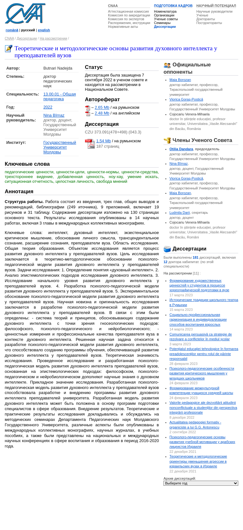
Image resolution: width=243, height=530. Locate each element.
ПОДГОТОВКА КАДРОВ (173, 6)
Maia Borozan (180, 80)
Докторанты (205, 19)
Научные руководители (214, 11)
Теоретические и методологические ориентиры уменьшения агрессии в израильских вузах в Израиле (198, 461)
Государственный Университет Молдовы (59, 147)
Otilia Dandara (181, 149)
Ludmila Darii (179, 212)
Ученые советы (166, 19)
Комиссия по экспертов (126, 19)
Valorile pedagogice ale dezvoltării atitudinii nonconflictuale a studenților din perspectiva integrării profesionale (203, 407)
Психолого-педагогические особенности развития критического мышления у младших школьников (201, 373)
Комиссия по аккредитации (129, 15)
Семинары (162, 23)
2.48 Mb (102, 113)
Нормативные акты (123, 26)
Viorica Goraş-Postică (186, 99)
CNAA (113, 6)
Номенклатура (165, 11)
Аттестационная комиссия (128, 11)
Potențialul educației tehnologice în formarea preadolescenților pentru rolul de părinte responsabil (203, 354)
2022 (47, 107)
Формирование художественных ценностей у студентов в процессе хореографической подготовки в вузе (199, 285)
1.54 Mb (103, 141)
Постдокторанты (209, 23)
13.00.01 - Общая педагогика (59, 96)
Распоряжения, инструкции (129, 23)
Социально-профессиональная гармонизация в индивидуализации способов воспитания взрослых (198, 319)
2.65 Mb (102, 107)
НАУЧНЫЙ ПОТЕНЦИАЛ (216, 6)
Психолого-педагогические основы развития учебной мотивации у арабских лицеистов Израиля (202, 442)
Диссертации (165, 26)
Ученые (202, 15)
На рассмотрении (53, 38)
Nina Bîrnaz (53, 115)
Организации (164, 15)
